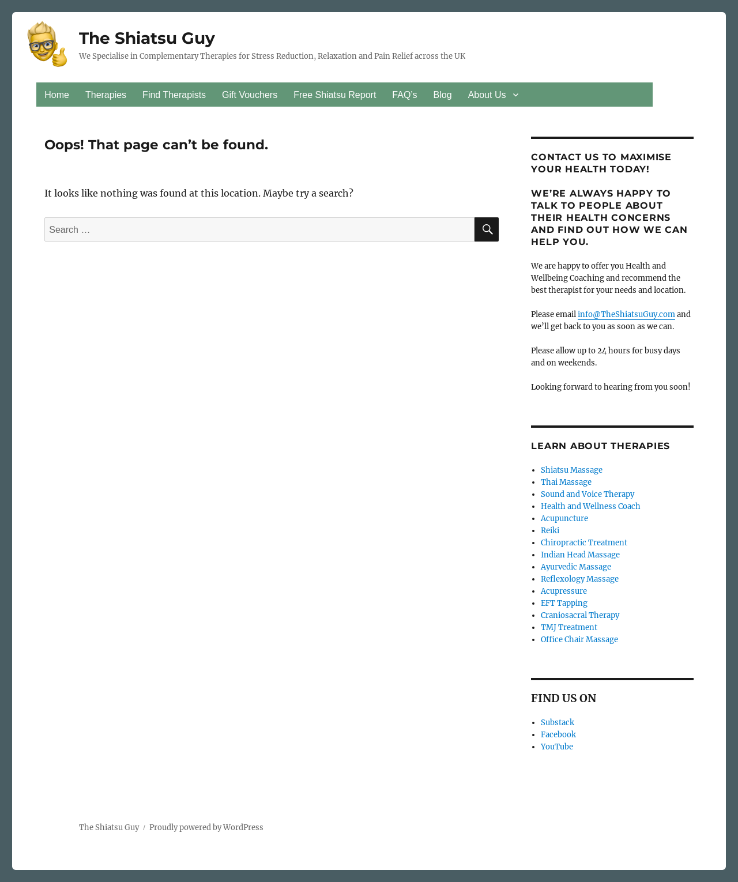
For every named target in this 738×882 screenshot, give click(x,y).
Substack (557, 723)
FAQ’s (404, 95)
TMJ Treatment (569, 627)
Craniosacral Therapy (580, 615)
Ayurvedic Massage (576, 567)
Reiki (550, 531)
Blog (443, 95)
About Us (487, 95)
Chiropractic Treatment (584, 543)
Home (56, 95)
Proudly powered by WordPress (206, 827)
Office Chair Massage (579, 639)
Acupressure (564, 591)
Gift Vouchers (249, 95)
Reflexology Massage (580, 579)
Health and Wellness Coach (591, 506)
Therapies (105, 95)
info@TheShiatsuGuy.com (626, 314)
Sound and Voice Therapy (587, 494)
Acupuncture (564, 518)
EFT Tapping (564, 603)
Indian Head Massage (580, 555)
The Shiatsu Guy (147, 38)
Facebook (558, 735)
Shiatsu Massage (572, 470)
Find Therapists (174, 95)
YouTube (557, 747)
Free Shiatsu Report (334, 95)
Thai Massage (566, 482)
